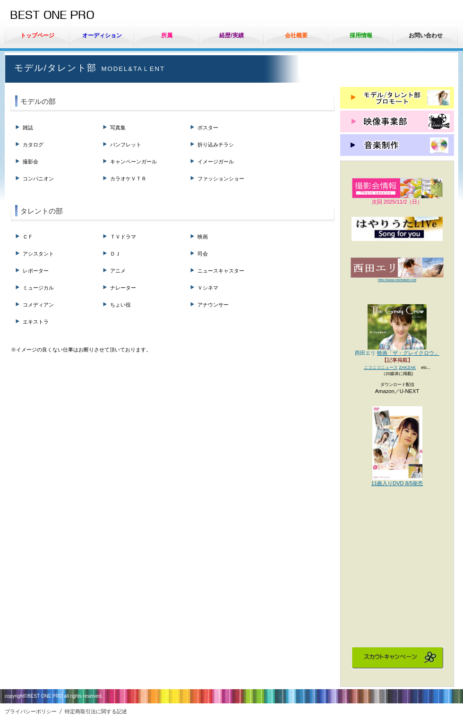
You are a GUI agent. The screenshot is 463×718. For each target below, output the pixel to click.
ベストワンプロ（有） (80, 16)
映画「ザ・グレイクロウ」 (408, 353)
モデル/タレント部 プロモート (397, 98)
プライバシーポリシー (31, 711)
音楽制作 (397, 145)
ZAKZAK (407, 367)
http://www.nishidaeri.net (397, 280)
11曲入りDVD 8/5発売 (397, 483)
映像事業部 (397, 121)
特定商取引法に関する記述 (96, 711)
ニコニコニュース (381, 367)
